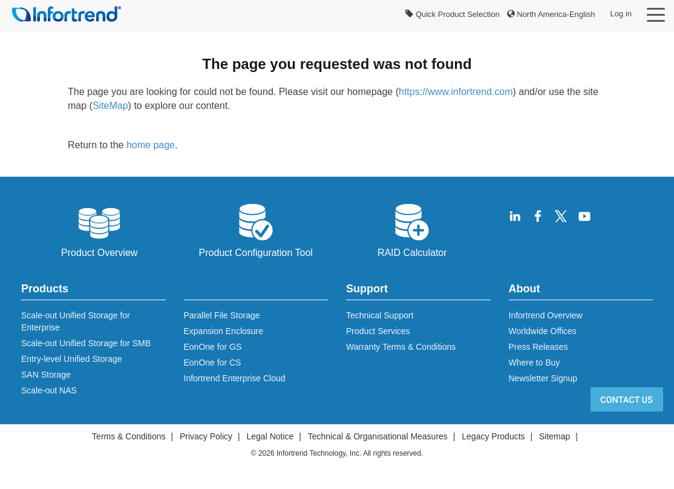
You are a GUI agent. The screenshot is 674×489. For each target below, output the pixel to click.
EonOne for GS (213, 347)
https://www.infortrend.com (456, 92)
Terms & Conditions (128, 436)
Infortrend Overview (546, 315)
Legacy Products (493, 436)
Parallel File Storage (222, 315)
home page (150, 145)
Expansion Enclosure (224, 331)
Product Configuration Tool (256, 229)
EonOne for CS (212, 362)
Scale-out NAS (49, 390)
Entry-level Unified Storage (71, 359)
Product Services (378, 331)
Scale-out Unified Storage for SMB (86, 343)
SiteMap (110, 105)
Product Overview (99, 229)
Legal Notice (269, 436)
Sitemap (554, 436)
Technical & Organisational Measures (378, 436)
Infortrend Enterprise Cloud (235, 378)
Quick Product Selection (452, 14)
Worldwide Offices (543, 331)
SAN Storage (46, 374)
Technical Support (379, 315)
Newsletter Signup (543, 378)
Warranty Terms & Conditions (401, 347)
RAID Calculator (412, 229)
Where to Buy (534, 362)
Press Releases (538, 347)
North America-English (551, 14)
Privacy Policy (206, 436)
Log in (621, 13)
